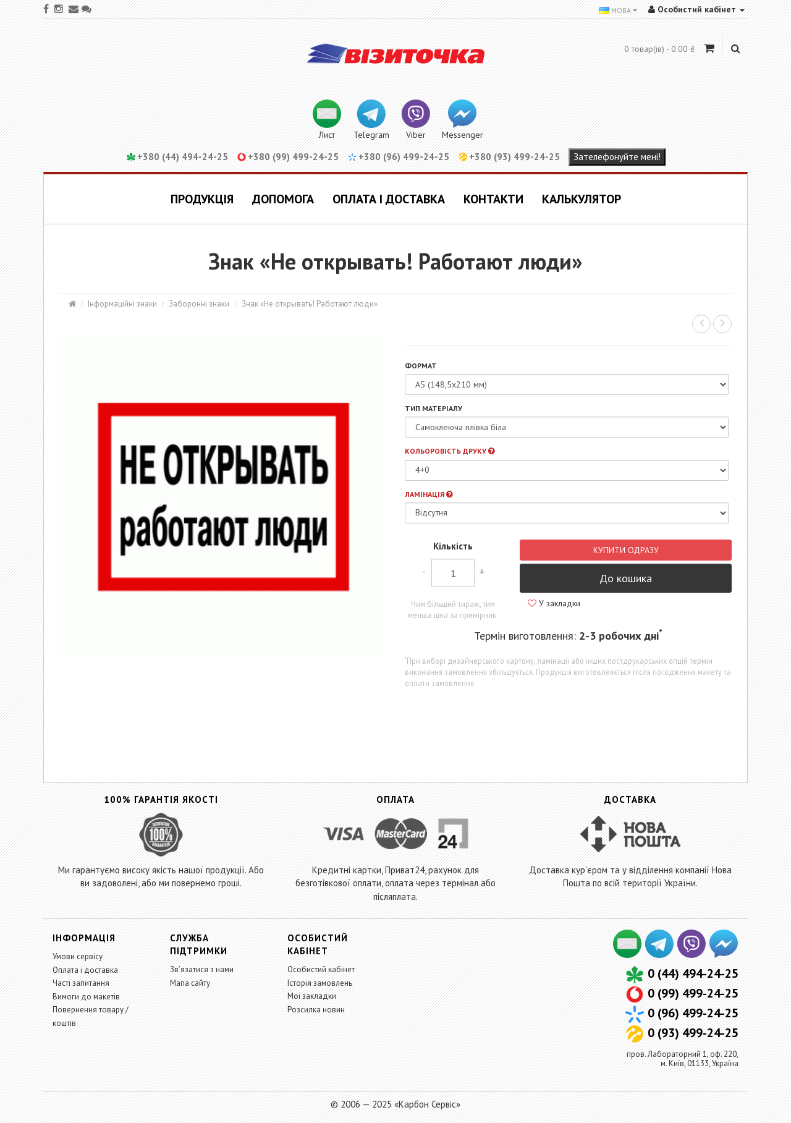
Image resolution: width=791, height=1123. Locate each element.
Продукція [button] (202, 199)
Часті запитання (81, 983)
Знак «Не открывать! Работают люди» (310, 304)
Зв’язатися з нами (202, 969)
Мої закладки (311, 996)
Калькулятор (581, 199)
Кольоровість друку (449, 451)
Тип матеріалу (433, 408)
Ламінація (428, 494)
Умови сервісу (78, 956)
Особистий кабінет (321, 969)
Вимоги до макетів (86, 996)
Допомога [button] (283, 199)
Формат (421, 365)
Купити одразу (626, 550)
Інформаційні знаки (122, 304)
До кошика (625, 578)
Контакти (493, 199)
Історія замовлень (319, 983)
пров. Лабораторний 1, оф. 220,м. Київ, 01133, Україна (682, 1058)
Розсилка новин (316, 1009)
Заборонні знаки (199, 304)
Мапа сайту (190, 983)
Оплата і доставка (388, 199)
